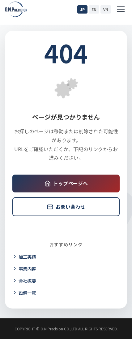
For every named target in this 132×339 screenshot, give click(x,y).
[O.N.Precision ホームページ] (16, 9)
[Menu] (121, 9)
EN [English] (94, 9)
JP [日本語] (82, 9)
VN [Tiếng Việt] (105, 9)
